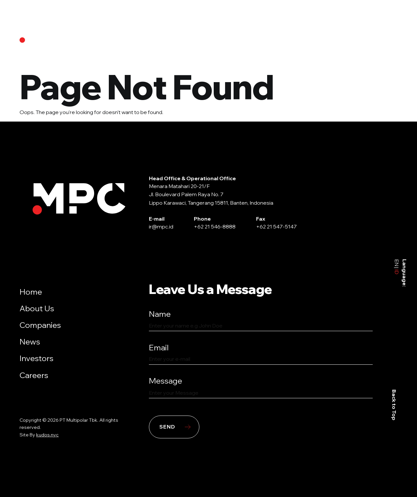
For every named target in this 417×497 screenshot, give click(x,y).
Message (165, 381)
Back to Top (394, 404)
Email (159, 347)
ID (397, 271)
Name (160, 314)
